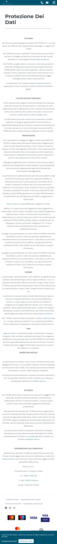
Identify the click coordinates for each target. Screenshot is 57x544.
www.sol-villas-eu (44, 83)
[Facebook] (7, 507)
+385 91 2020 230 (30, 476)
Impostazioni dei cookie (31, 499)
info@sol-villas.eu (39, 381)
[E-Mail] (47, 2)
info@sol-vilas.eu (33, 439)
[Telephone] (42, 2)
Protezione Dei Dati (13, 504)
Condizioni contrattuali (33, 504)
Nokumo (32, 540)
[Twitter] (15, 507)
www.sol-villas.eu (42, 59)
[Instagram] (11, 507)
